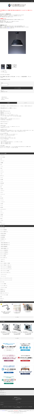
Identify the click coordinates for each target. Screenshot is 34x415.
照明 (3, 71)
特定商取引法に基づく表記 (4, 91)
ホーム (1, 71)
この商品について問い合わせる (4, 98)
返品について (2, 90)
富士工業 (1, 74)
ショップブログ (15, 407)
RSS (18, 407)
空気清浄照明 (8, 74)
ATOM (19, 407)
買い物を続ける (2, 99)
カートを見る (18, 402)
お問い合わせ (1, 404)
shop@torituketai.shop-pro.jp (22, 411)
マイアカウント (2, 402)
